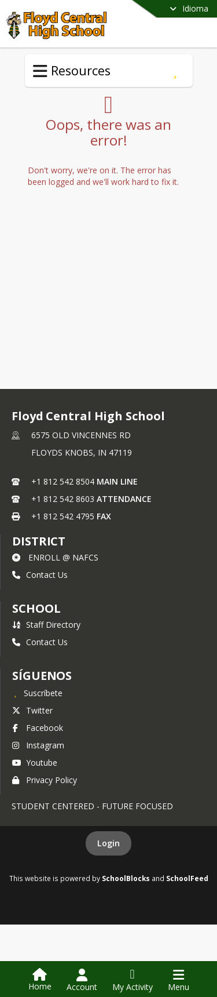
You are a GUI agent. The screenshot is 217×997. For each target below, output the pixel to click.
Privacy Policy (44, 779)
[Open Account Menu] (82, 980)
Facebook (37, 727)
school (36, 608)
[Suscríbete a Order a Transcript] (175, 70)
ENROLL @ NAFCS (55, 557)
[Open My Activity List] (132, 980)
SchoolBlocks (126, 878)
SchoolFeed (187, 878)
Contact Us (40, 574)
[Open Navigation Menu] (178, 980)
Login (108, 843)
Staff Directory (46, 624)
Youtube (34, 762)
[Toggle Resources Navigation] (40, 71)
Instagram (38, 745)
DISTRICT (38, 541)
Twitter (32, 710)
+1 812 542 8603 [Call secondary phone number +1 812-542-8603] (62, 498)
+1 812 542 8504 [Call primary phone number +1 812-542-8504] (62, 481)
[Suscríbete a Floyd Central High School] (37, 692)
